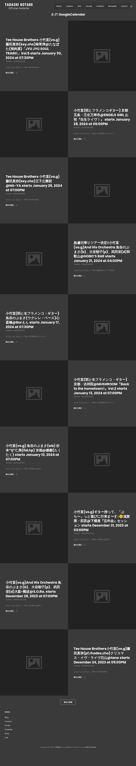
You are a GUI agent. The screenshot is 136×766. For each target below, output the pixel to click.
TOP (6, 751)
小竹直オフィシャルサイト (64, 761)
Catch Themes (90, 761)
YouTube (90, 6)
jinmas (9, 61)
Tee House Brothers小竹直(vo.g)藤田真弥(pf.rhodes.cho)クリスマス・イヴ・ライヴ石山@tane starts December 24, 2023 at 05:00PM (102, 666)
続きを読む (11, 72)
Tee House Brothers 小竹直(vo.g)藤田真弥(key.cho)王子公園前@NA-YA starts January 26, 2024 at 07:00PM (34, 183)
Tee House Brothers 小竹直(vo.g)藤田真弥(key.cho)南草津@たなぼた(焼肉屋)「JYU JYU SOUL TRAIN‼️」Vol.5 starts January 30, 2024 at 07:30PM (32, 48)
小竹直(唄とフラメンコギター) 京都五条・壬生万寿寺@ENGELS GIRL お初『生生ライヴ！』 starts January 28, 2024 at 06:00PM (102, 117)
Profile (60, 6)
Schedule (71, 6)
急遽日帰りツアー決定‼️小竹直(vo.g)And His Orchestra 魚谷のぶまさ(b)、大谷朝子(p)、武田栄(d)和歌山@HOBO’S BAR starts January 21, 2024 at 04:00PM (101, 251)
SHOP (80, 6)
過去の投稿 (68, 716)
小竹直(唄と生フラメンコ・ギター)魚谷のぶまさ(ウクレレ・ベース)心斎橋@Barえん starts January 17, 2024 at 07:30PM (34, 320)
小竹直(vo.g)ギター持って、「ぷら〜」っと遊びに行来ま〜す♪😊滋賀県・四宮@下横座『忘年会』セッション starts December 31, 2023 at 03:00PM (102, 525)
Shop (7, 747)
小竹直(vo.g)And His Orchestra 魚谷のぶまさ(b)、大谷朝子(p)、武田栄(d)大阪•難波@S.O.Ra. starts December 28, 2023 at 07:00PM (33, 596)
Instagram (113, 6)
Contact (124, 6)
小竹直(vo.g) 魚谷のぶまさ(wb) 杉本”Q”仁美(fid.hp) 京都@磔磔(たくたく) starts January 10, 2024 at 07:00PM (32, 457)
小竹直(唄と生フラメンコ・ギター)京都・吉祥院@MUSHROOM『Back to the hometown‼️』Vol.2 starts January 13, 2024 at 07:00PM (102, 388)
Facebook (100, 6)
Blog (6, 731)
